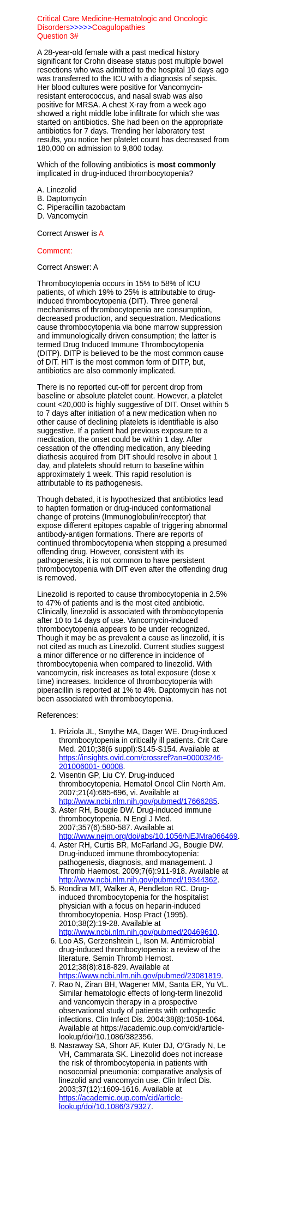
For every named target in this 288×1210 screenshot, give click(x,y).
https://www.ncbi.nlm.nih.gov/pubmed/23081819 (140, 975)
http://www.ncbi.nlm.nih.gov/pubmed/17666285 (138, 801)
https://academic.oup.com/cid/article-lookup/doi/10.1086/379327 (121, 1102)
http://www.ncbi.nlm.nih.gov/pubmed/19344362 (138, 879)
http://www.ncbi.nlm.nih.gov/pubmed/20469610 (138, 932)
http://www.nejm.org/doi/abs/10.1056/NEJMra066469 (148, 836)
